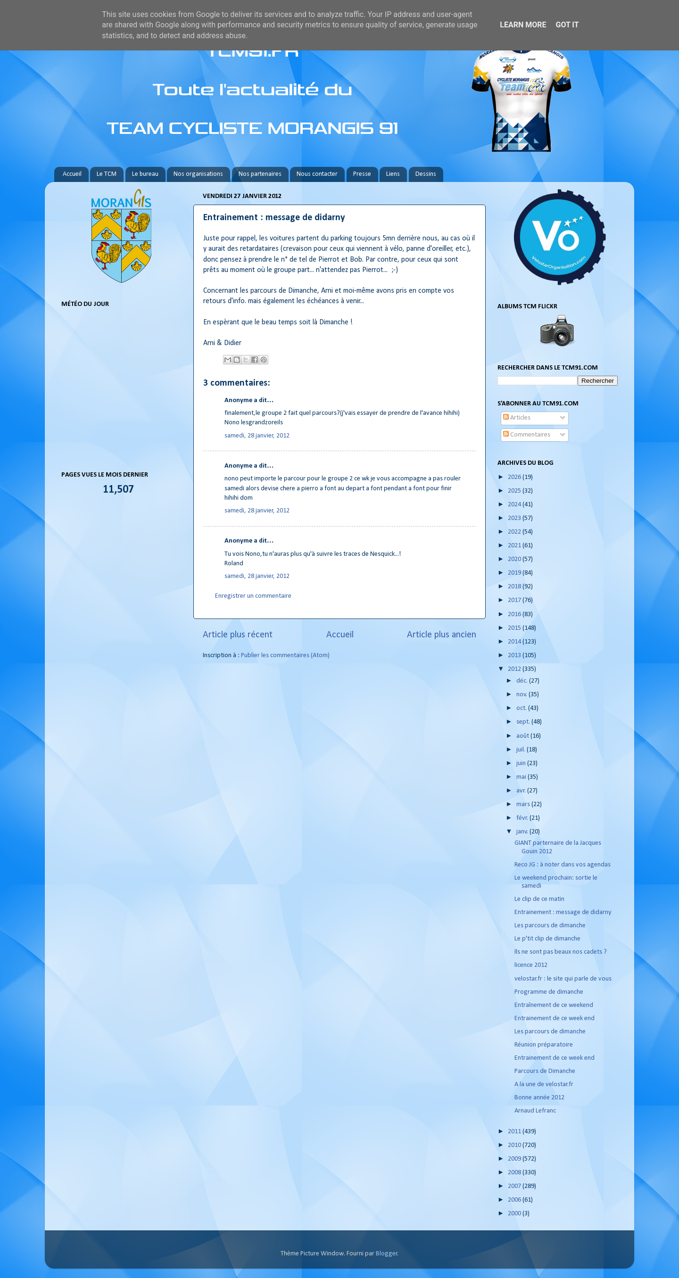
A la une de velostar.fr (543, 1084)
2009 (515, 1159)
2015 (515, 628)
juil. (521, 749)
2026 (515, 477)
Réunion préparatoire (543, 1044)
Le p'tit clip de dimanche (547, 938)
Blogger (386, 1253)
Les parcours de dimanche (550, 925)
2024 (515, 504)
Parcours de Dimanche (544, 1071)
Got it (567, 24)
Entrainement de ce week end (554, 1018)
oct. (522, 708)
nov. (522, 694)
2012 (515, 669)
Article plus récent (238, 635)
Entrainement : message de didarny (563, 912)
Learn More (523, 24)
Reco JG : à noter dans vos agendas (562, 864)
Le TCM (106, 174)
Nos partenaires (260, 174)
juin (521, 763)
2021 (515, 545)
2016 (515, 614)
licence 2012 (530, 965)
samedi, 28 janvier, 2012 (257, 435)
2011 (515, 1131)
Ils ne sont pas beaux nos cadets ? (560, 952)
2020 (515, 559)
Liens (393, 174)
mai (522, 777)
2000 (515, 1213)
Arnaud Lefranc (535, 1110)
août (523, 736)
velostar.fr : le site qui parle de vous (563, 978)
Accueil (72, 174)
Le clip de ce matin (539, 899)
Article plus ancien (441, 635)
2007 (515, 1186)
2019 (515, 573)
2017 (515, 600)
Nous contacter (317, 174)
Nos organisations (198, 174)
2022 (515, 532)
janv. (523, 831)
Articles (516, 417)
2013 (515, 655)
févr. (523, 818)
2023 (515, 518)
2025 (515, 491)
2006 (515, 1200)
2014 (515, 641)
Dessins (425, 174)
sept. (523, 722)
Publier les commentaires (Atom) (285, 655)
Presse (362, 174)
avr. (521, 790)
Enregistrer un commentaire (253, 596)
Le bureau (145, 174)
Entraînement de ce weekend (553, 1005)
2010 (515, 1145)
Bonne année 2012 (539, 1097)
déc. (522, 680)
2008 (515, 1172)
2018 (515, 586)
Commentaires (526, 434)
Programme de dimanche (548, 992)
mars (523, 804)
